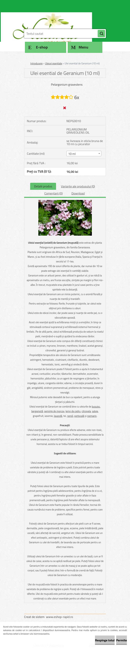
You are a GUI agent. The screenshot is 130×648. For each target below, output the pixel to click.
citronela (86, 411)
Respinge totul (105, 640)
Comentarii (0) (53, 193)
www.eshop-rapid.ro (59, 616)
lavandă (58, 416)
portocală (79, 416)
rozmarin (92, 416)
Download (78, 193)
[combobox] (83, 153)
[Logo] (51, 19)
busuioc (96, 406)
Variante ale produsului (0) (78, 186)
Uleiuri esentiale (53, 63)
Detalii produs (43, 186)
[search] (101, 33)
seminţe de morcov (54, 411)
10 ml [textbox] (72, 153)
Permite (121, 640)
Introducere (36, 63)
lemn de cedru (73, 411)
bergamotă (37, 411)
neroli (70, 416)
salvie (95, 411)
